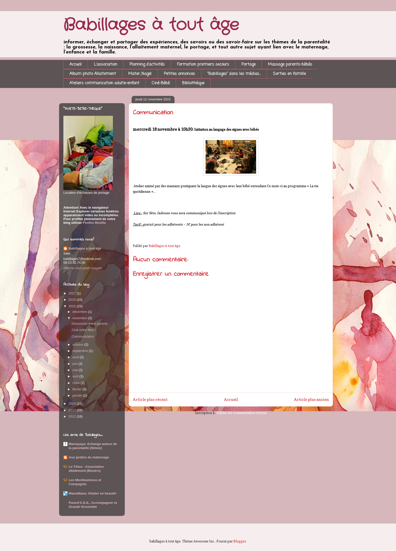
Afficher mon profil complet (82, 268)
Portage (248, 65)
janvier (77, 395)
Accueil (75, 65)
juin (75, 364)
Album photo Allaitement (92, 74)
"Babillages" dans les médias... (234, 74)
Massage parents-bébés (290, 65)
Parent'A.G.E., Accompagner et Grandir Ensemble (93, 505)
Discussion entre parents (89, 323)
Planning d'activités (147, 65)
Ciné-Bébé (161, 83)
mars (76, 383)
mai (75, 370)
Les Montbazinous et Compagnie (85, 482)
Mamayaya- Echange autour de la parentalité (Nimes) (93, 446)
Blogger (239, 541)
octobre (78, 344)
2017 (72, 293)
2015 (72, 306)
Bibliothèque (193, 83)
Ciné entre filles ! (83, 330)
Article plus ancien (311, 399)
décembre (80, 312)
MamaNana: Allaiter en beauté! (92, 493)
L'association (105, 65)
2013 (72, 410)
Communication (82, 336)
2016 (72, 299)
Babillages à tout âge (151, 25)
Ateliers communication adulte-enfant (104, 83)
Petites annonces (179, 74)
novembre (80, 318)
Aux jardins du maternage (89, 457)
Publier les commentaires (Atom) (242, 413)
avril (75, 376)
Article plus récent (150, 399)
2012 (72, 416)
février (77, 389)
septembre (80, 351)
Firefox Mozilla (94, 223)
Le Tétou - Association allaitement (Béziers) (86, 469)
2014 (72, 403)
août (76, 357)
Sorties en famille (289, 74)
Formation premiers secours (203, 65)
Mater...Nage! (140, 74)
